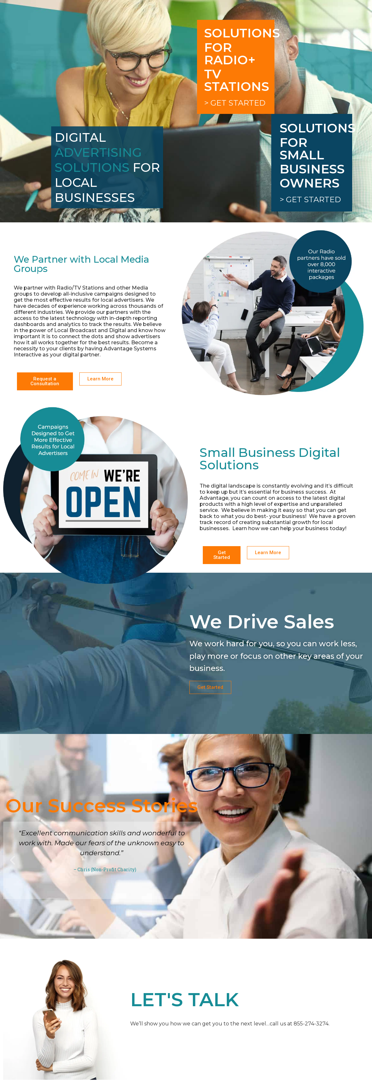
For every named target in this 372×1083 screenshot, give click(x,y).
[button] (12, 860)
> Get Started (234, 103)
